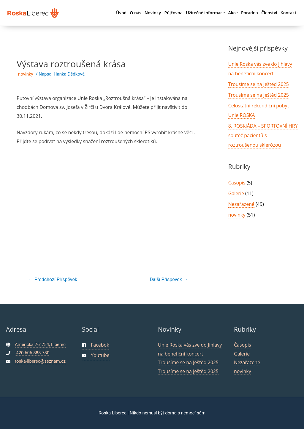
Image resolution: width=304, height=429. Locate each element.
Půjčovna (173, 12)
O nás (135, 12)
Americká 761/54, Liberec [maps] (40, 344)
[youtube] (96, 355)
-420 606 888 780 (32, 353)
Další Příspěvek (169, 279)
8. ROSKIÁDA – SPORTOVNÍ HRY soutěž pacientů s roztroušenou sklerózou (263, 135)
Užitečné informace (205, 12)
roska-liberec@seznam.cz (40, 361)
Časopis (237, 182)
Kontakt (289, 12)
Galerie (236, 193)
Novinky (153, 12)
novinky (25, 74)
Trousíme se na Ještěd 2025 (258, 84)
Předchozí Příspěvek (52, 279)
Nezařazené (241, 204)
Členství (269, 12)
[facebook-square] (95, 345)
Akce (233, 12)
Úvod (121, 12)
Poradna (249, 12)
